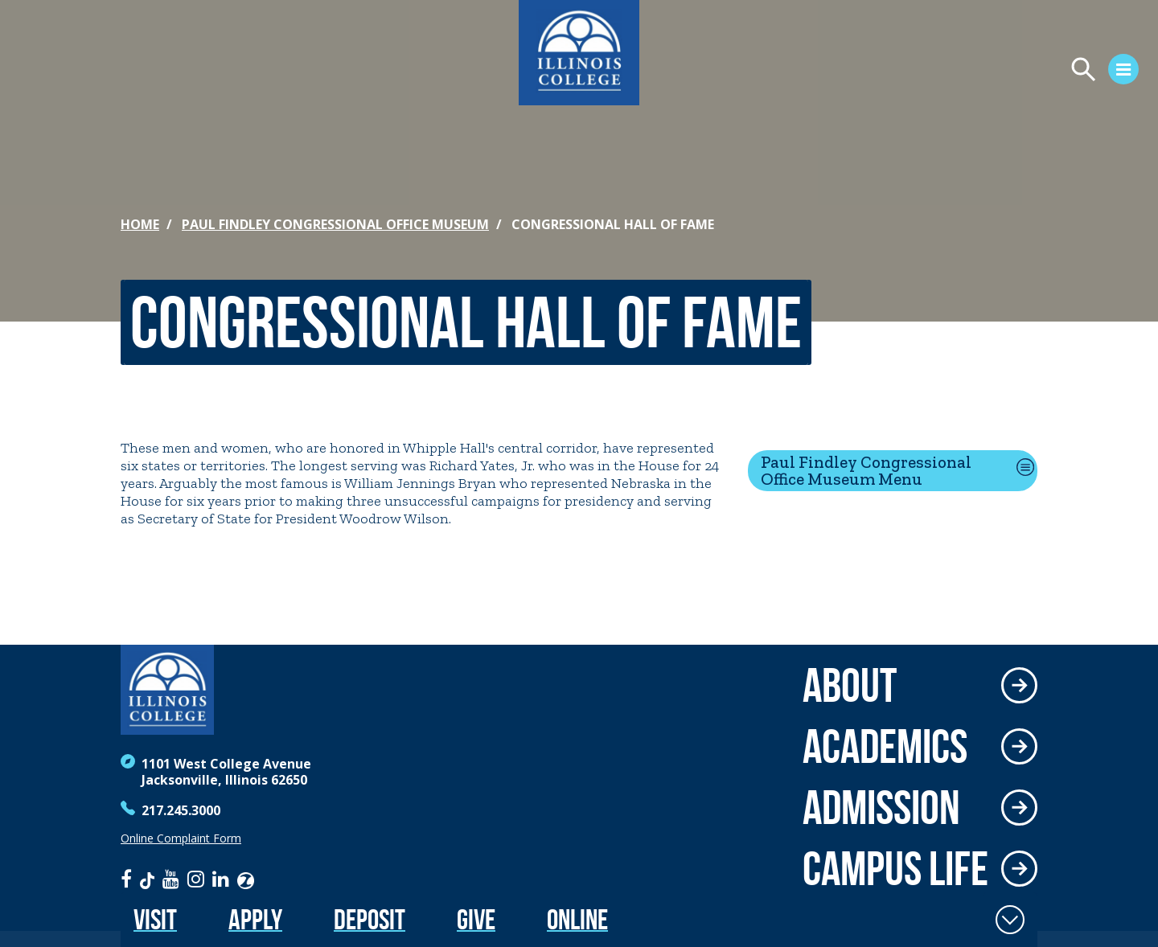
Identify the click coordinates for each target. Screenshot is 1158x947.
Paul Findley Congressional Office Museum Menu (866, 470)
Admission (881, 807)
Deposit (369, 919)
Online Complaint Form (181, 838)
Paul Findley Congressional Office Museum (335, 224)
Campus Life (895, 868)
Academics (885, 746)
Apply (255, 919)
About (850, 685)
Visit (155, 919)
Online (577, 919)
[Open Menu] (962, 71)
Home (140, 224)
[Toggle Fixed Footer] (1010, 919)
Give (476, 919)
